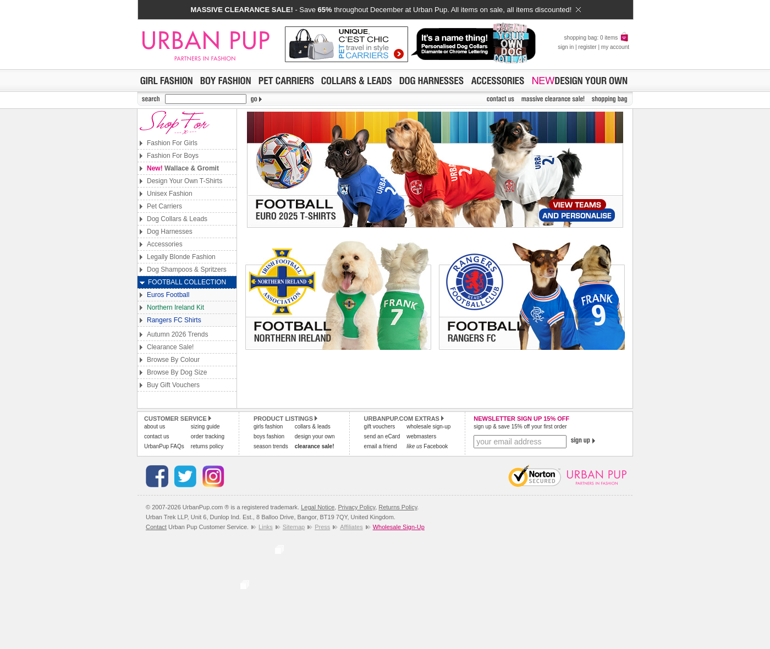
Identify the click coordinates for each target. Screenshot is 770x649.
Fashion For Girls (172, 143)
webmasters (421, 436)
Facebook (427, 446)
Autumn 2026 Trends (177, 334)
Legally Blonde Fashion (181, 257)
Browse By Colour (173, 360)
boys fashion (269, 436)
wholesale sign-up (428, 427)
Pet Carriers (164, 206)
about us (154, 427)
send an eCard (382, 436)
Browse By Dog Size (177, 372)
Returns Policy (397, 507)
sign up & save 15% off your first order (520, 427)
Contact (156, 527)
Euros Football (168, 295)
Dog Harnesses (170, 231)
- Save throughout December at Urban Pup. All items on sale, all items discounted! (385, 10)
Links (265, 527)
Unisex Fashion (170, 193)
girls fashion (268, 427)
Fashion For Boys (173, 156)
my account (615, 47)
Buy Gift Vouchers (173, 385)
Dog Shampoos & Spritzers (187, 269)
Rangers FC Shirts (174, 320)
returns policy (207, 446)
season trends (271, 446)
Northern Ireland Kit (175, 307)
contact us (156, 436)
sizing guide (205, 427)
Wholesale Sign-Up (399, 527)
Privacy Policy (356, 507)
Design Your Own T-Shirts (184, 181)
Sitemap (294, 527)
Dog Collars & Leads (177, 219)
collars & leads (313, 427)
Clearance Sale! (170, 347)
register (587, 47)
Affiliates (351, 527)
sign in (566, 47)
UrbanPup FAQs (164, 446)
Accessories (165, 244)
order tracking (207, 436)
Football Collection (187, 282)
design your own (315, 436)
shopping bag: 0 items (596, 38)
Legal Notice (317, 507)
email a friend (380, 446)
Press (322, 527)
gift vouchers (379, 427)
